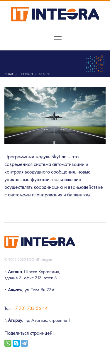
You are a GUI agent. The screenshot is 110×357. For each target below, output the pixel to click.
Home (8, 74)
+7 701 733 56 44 (30, 308)
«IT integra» (44, 259)
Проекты (26, 74)
